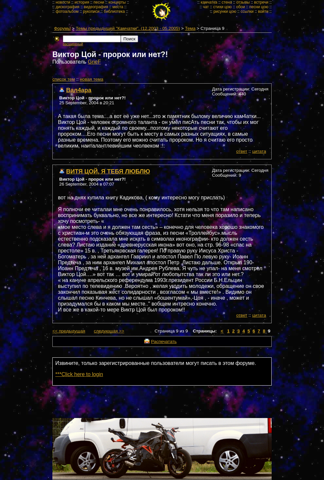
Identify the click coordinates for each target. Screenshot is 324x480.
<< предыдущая (68, 331)
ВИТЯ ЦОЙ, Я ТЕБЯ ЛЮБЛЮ (108, 171)
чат (206, 7)
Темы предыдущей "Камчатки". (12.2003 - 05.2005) (128, 28)
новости (63, 2)
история (82, 2)
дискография (68, 7)
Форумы (62, 28)
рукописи (91, 11)
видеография (96, 7)
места (118, 7)
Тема (190, 28)
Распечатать (163, 341)
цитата (259, 151)
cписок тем (63, 79)
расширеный (73, 44)
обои (240, 7)
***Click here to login (79, 374)
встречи (261, 2)
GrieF (94, 62)
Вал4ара (78, 90)
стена (227, 2)
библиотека (114, 11)
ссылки (247, 11)
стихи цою (222, 7)
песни (99, 2)
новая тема (91, 79)
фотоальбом (67, 11)
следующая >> (109, 331)
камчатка (209, 2)
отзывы (243, 2)
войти (263, 11)
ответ (241, 151)
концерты (117, 2)
